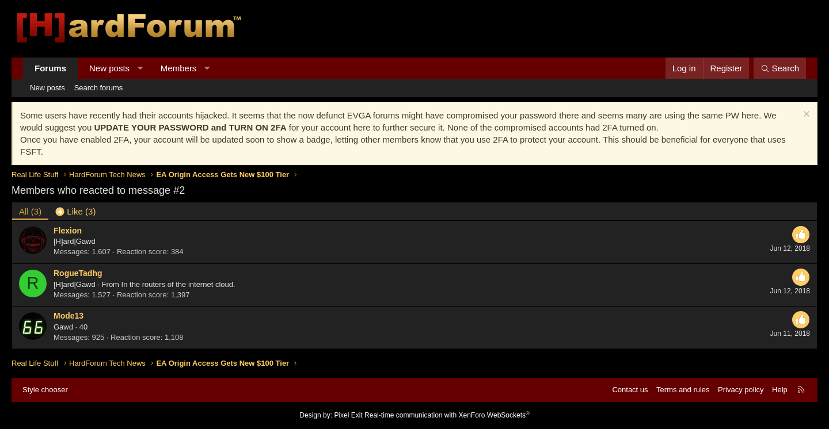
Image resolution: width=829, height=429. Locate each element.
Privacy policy (740, 389)
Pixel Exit (348, 415)
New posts (109, 68)
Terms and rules (682, 389)
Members (179, 68)
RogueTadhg (78, 273)
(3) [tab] (30, 211)
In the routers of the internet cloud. (178, 284)
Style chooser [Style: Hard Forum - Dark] (45, 389)
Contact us (630, 389)
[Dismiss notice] (805, 115)
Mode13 (68, 315)
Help (780, 389)
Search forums (98, 87)
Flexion (68, 230)
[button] (140, 68)
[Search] (780, 68)
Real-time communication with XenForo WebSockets (447, 415)
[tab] (75, 211)
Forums (50, 68)
